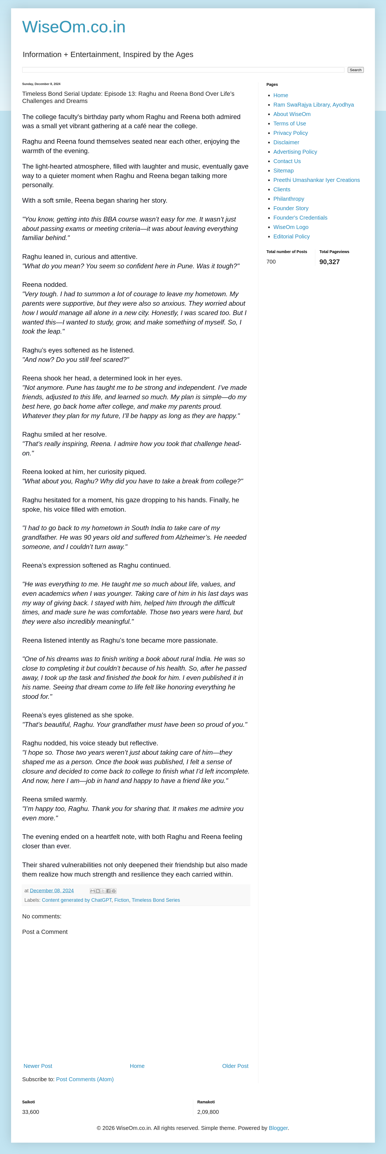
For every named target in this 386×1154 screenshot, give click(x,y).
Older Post (235, 1066)
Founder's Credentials (300, 218)
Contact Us (287, 161)
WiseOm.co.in (74, 26)
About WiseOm (292, 114)
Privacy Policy (290, 133)
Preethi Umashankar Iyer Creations (316, 180)
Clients (281, 189)
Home (137, 1066)
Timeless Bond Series (156, 900)
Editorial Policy (291, 236)
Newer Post (38, 1066)
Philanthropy (288, 199)
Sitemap (283, 171)
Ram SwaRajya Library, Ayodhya (313, 105)
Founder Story (291, 208)
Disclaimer (286, 142)
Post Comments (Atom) (85, 1079)
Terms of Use (289, 123)
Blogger (278, 1128)
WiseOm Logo (291, 227)
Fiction (121, 900)
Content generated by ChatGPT (76, 900)
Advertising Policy (295, 152)
